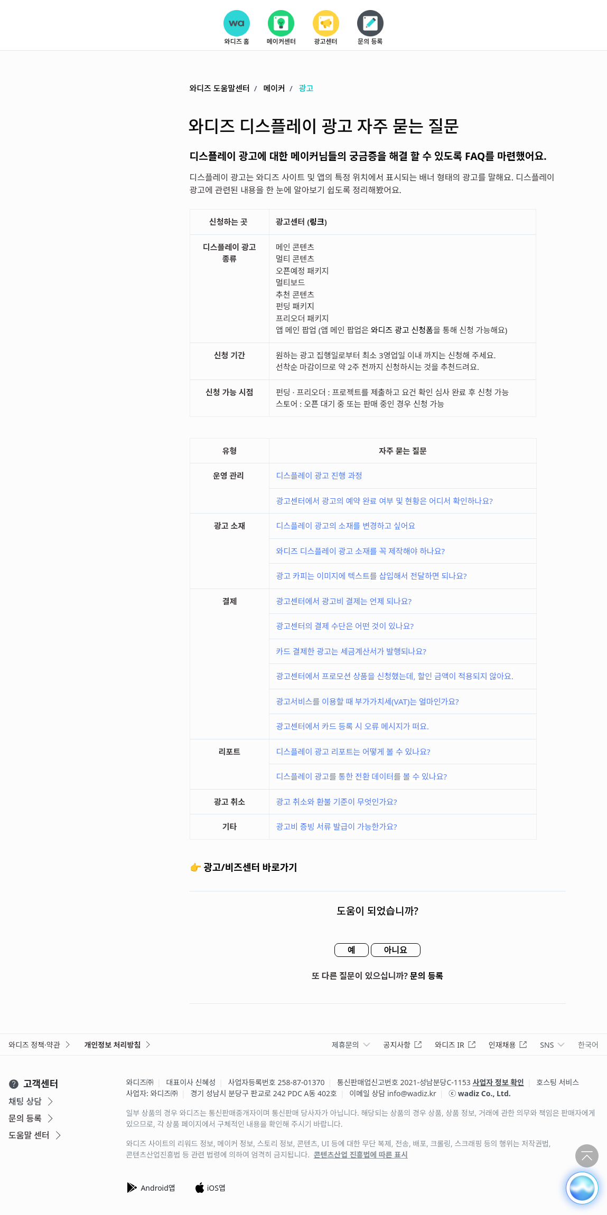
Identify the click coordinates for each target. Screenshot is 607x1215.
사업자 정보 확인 (498, 1082)
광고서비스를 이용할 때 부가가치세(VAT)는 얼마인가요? (367, 701)
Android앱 (150, 1187)
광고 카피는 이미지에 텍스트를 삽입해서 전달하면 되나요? (371, 576)
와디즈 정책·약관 (40, 1045)
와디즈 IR (455, 1045)
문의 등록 (426, 976)
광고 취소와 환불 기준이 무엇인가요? (336, 801)
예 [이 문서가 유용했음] (352, 950)
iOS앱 (210, 1187)
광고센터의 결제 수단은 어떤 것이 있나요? (345, 626)
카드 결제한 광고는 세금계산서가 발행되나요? (351, 651)
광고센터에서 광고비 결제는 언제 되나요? (344, 601)
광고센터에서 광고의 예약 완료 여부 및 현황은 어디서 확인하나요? (384, 501)
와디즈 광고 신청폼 (402, 330)
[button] (582, 1188)
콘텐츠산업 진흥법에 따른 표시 (361, 1155)
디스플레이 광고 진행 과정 (319, 475)
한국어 (588, 1045)
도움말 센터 (35, 1135)
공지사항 (403, 1045)
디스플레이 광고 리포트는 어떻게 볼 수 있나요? (353, 751)
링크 (317, 221)
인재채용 (508, 1045)
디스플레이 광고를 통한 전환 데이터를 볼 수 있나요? (361, 776)
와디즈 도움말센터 (220, 88)
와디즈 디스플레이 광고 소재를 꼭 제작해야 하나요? (360, 551)
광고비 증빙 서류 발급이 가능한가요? (336, 826)
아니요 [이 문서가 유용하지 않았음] (395, 950)
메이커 (274, 88)
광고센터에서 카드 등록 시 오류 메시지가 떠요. (352, 726)
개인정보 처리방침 (119, 1045)
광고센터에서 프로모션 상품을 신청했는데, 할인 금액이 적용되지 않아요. (394, 676)
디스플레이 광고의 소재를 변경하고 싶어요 (345, 525)
